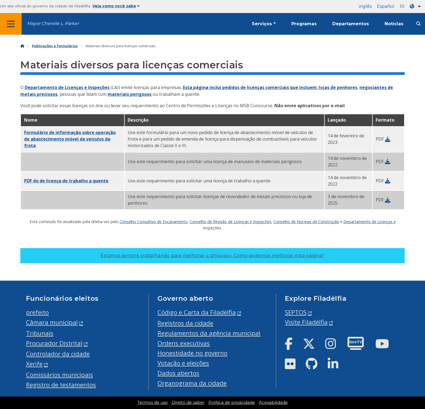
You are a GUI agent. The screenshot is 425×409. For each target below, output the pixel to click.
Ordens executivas (183, 343)
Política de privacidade (231, 402)
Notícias (394, 23)
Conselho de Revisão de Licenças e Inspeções (230, 221)
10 (402, 6)
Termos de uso (152, 402)
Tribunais (39, 333)
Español (385, 6)
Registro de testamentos (61, 385)
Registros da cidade (185, 323)
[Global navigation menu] (11, 24)
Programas (304, 23)
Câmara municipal (52, 322)
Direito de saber (188, 402)
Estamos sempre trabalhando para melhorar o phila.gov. (212, 255)
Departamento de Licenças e (369, 221)
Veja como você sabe (116, 6)
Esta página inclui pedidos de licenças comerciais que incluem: (251, 87)
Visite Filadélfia (306, 322)
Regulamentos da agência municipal (208, 333)
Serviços (262, 23)
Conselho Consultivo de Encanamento (154, 221)
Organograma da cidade (192, 383)
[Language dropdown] (416, 6)
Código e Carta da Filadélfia (196, 312)
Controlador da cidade (58, 354)
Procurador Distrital (54, 343)
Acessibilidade (273, 402)
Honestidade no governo (192, 353)
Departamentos (350, 23)
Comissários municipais (59, 374)
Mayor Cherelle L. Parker (53, 23)
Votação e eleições (183, 363)
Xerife (34, 364)
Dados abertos (178, 373)
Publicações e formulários (55, 46)
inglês (365, 6)
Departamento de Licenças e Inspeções (67, 87)
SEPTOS (296, 312)
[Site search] (418, 23)
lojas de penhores (338, 87)
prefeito (37, 312)
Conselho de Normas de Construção (306, 221)
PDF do (66, 181)
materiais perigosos (130, 94)
